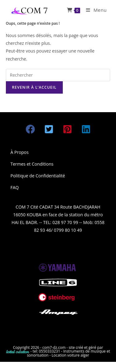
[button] (30, 129)
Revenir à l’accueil (34, 87)
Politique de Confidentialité (38, 176)
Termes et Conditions (32, 164)
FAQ (15, 187)
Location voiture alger (70, 355)
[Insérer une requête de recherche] (58, 75)
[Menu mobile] (94, 10)
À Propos (20, 152)
